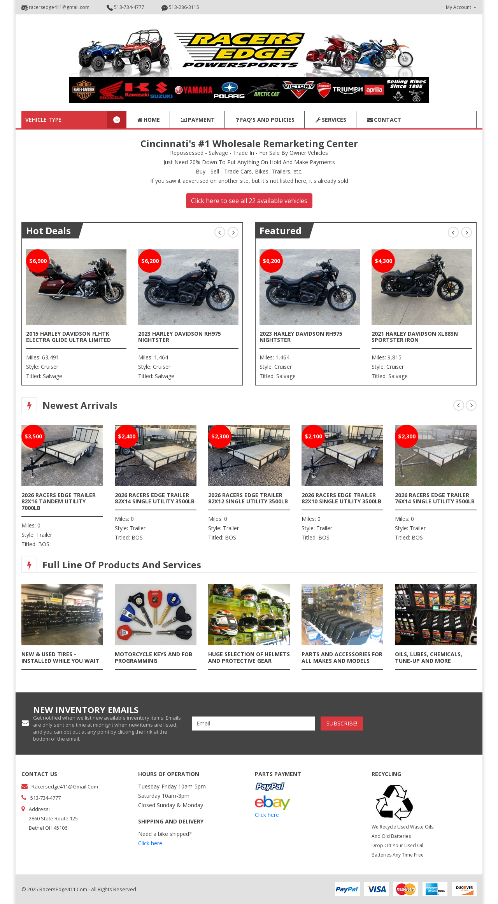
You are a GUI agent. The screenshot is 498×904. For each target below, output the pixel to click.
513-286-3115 (180, 7)
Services (330, 119)
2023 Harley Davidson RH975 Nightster (179, 337)
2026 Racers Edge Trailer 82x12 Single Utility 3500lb (248, 498)
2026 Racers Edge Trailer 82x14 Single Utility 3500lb (155, 498)
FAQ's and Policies (265, 119)
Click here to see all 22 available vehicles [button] (249, 200)
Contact (383, 119)
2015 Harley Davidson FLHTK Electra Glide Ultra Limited (68, 337)
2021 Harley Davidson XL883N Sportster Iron (415, 337)
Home (148, 119)
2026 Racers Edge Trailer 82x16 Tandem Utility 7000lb (58, 501)
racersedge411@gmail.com (55, 7)
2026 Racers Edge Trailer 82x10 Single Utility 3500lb (341, 498)
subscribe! (341, 723)
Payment (197, 119)
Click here (150, 843)
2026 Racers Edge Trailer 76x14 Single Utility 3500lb (435, 498)
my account (461, 7)
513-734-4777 (125, 7)
